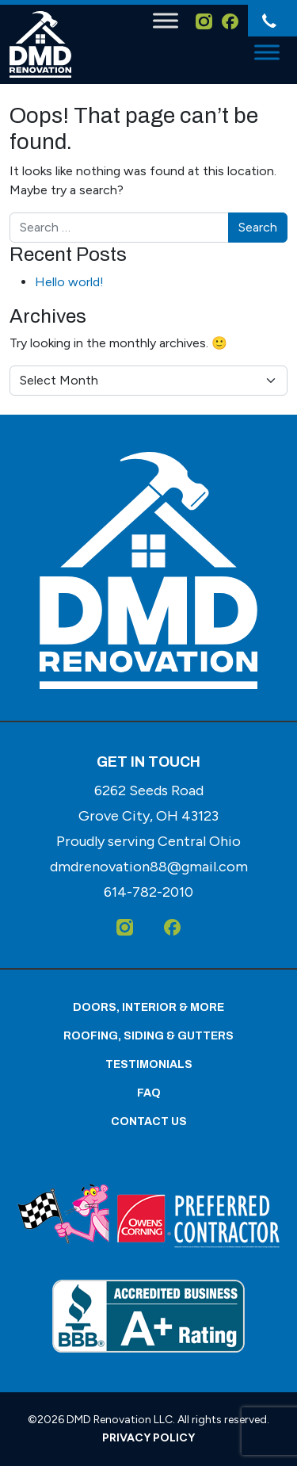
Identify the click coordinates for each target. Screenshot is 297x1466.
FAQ (149, 1093)
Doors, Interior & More (148, 1007)
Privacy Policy (148, 1438)
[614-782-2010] (267, 20)
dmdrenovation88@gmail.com (149, 866)
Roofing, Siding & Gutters (148, 1036)
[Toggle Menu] (165, 20)
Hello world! (69, 281)
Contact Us (149, 1121)
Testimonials (148, 1064)
